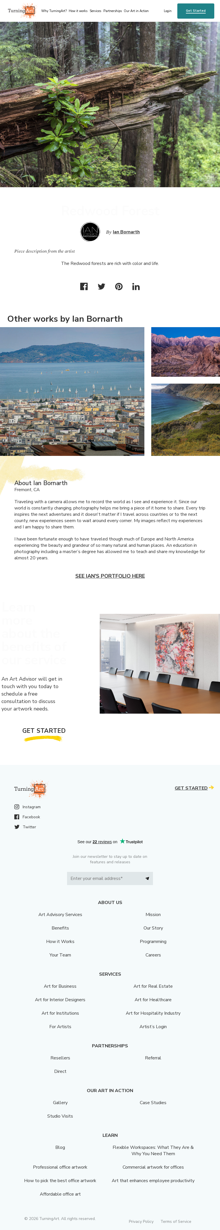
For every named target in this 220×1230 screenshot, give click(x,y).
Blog (60, 1147)
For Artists (60, 1027)
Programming (153, 941)
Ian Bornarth (126, 232)
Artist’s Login (153, 1027)
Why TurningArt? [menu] (54, 11)
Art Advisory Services (60, 914)
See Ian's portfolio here (110, 576)
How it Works (60, 941)
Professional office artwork (60, 1167)
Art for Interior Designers (60, 1000)
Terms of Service (175, 1221)
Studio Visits (60, 1116)
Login (168, 11)
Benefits (60, 928)
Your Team (60, 955)
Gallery (60, 1103)
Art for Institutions (60, 1013)
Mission (153, 914)
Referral (153, 1058)
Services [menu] (95, 11)
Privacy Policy (141, 1221)
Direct (60, 1071)
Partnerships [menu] (112, 11)
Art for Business (60, 986)
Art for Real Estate (153, 986)
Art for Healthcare (153, 1000)
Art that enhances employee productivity (153, 1181)
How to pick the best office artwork (60, 1181)
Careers (153, 955)
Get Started (196, 11)
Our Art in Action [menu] (136, 11)
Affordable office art (60, 1194)
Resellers (60, 1058)
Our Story (153, 928)
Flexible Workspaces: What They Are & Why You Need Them (153, 1150)
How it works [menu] (78, 11)
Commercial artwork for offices (153, 1167)
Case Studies (153, 1103)
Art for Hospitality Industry (153, 1013)
